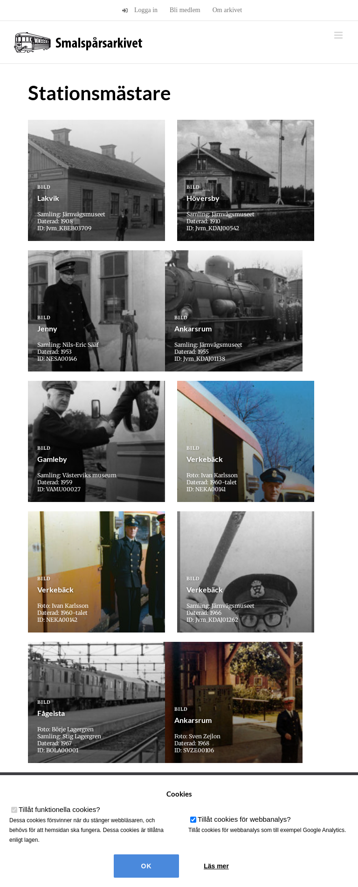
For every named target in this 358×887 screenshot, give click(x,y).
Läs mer (216, 866)
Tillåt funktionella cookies (59, 809)
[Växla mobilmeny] (339, 35)
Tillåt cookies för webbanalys (244, 819)
